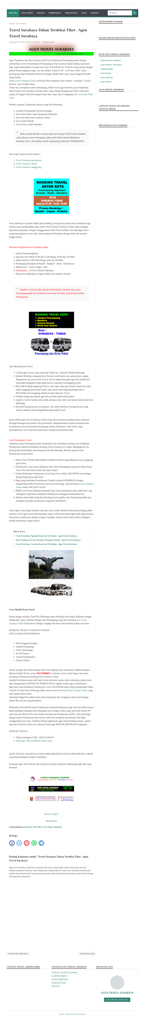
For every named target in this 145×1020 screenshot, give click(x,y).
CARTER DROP (59, 976)
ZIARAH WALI (59, 983)
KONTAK (40, 13)
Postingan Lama (87, 954)
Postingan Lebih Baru (18, 954)
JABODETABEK (106, 69)
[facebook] (12, 843)
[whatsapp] (34, 843)
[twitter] (19, 843)
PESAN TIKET (27, 13)
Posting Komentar (49, 42)
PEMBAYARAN (55, 13)
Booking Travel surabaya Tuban (73, 690)
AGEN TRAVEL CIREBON (110, 61)
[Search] (120, 12)
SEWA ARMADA (60, 979)
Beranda (13, 13)
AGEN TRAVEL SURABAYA (111, 65)
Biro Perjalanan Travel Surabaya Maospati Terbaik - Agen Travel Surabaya (48, 540)
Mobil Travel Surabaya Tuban (22, 81)
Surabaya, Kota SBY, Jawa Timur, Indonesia (43, 827)
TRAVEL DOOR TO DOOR (65, 972)
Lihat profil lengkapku (117, 1000)
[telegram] (41, 843)
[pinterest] (26, 843)
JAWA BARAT (105, 73)
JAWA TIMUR (105, 82)
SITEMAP (95, 13)
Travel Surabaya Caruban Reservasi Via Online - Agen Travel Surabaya (46, 544)
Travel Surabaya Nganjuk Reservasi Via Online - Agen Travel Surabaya (46, 536)
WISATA (56, 986)
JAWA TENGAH (106, 78)
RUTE (84, 13)
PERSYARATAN (71, 13)
